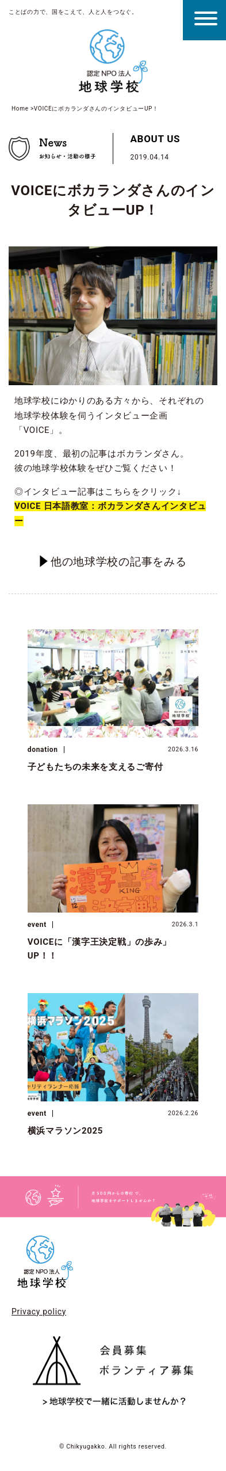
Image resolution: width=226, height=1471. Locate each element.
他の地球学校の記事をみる (113, 561)
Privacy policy (39, 1311)
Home (20, 108)
